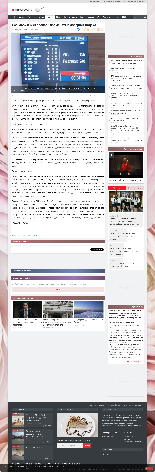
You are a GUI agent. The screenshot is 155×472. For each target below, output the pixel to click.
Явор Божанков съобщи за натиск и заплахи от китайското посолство (57, 322)
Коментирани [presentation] (135, 187)
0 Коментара (97, 96)
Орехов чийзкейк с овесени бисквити (73, 440)
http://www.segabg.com (31, 235)
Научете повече (58, 466)
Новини (50, 17)
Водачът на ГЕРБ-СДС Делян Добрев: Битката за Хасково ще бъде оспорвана (126, 87)
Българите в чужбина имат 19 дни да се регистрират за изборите (126, 104)
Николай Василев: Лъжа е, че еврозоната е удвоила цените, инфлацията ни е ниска (26, 322)
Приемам (149, 469)
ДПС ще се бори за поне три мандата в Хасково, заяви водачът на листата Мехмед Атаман (126, 78)
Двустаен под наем (34, 447)
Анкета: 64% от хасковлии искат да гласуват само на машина (124, 119)
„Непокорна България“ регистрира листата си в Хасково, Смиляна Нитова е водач (126, 95)
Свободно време (70, 17)
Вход (58, 289)
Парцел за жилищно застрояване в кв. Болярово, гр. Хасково (36, 434)
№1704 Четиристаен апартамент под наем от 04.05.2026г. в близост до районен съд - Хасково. (36, 420)
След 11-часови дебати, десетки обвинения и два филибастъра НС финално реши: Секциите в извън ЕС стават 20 (125, 129)
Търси (87, 446)
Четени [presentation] (116, 187)
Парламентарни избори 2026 (114, 17)
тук (84, 284)
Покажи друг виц (134, 361)
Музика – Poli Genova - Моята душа (125, 180)
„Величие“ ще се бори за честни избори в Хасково (126, 69)
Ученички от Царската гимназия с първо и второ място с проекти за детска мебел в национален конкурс (124, 221)
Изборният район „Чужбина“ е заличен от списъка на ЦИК (126, 112)
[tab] (117, 189)
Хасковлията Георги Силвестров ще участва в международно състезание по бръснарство (125, 251)
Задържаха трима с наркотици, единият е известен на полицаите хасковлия (123, 236)
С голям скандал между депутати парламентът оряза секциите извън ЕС (126, 139)
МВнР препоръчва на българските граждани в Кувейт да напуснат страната (88, 322)
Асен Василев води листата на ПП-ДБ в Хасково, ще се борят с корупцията (126, 62)
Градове (90, 17)
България (18, 96)
